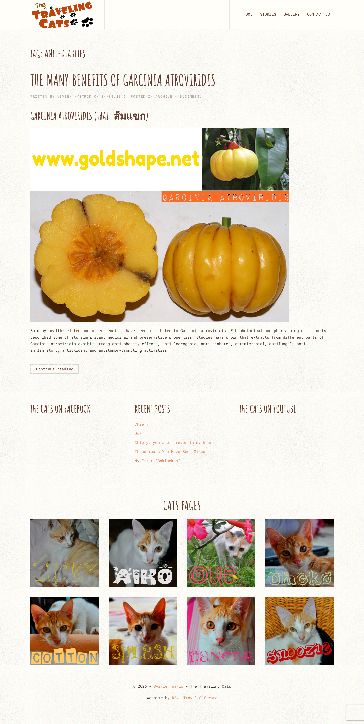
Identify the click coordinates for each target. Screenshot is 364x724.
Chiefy (141, 424)
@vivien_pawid (168, 686)
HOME (248, 14)
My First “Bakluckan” (157, 460)
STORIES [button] (268, 14)
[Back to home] (62, 14)
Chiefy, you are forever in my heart (174, 442)
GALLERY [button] (292, 14)
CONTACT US (318, 14)
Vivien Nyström (74, 96)
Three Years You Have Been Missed (171, 451)
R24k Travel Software (194, 697)
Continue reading (54, 368)
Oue (138, 433)
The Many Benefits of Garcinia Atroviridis (122, 80)
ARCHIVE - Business (177, 96)
